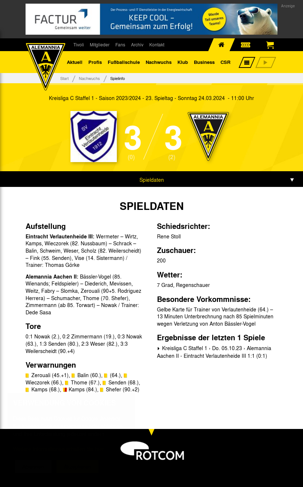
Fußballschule (124, 61)
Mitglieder (100, 44)
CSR (225, 61)
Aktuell (75, 61)
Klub (182, 61)
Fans (120, 44)
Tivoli (78, 44)
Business (204, 61)
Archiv (137, 44)
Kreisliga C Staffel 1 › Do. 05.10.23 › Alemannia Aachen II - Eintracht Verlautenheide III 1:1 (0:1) (214, 351)
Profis (95, 61)
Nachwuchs (159, 61)
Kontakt (156, 44)
